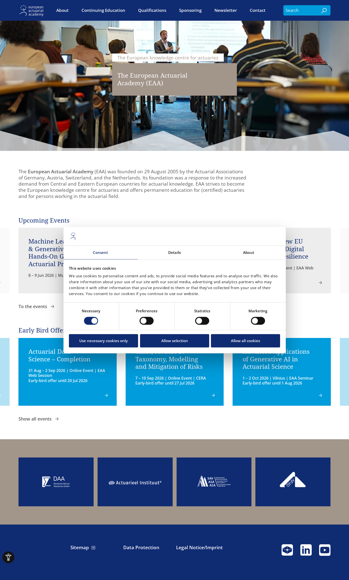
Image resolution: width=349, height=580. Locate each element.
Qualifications (152, 10)
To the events (33, 306)
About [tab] (248, 252)
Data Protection (141, 547)
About (62, 10)
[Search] (324, 10)
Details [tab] (174, 252)
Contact (258, 10)
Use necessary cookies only (103, 340)
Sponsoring (190, 10)
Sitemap (79, 547)
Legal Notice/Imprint (199, 547)
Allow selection (174, 340)
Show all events (36, 419)
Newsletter (225, 10)
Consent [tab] (100, 252)
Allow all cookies (245, 340)
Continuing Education (103, 10)
